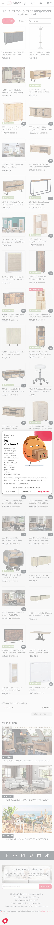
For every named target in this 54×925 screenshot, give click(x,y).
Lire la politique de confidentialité (16, 484)
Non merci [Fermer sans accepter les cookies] (10, 491)
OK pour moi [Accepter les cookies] (43, 491)
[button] (5, 921)
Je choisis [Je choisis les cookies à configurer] (27, 491)
